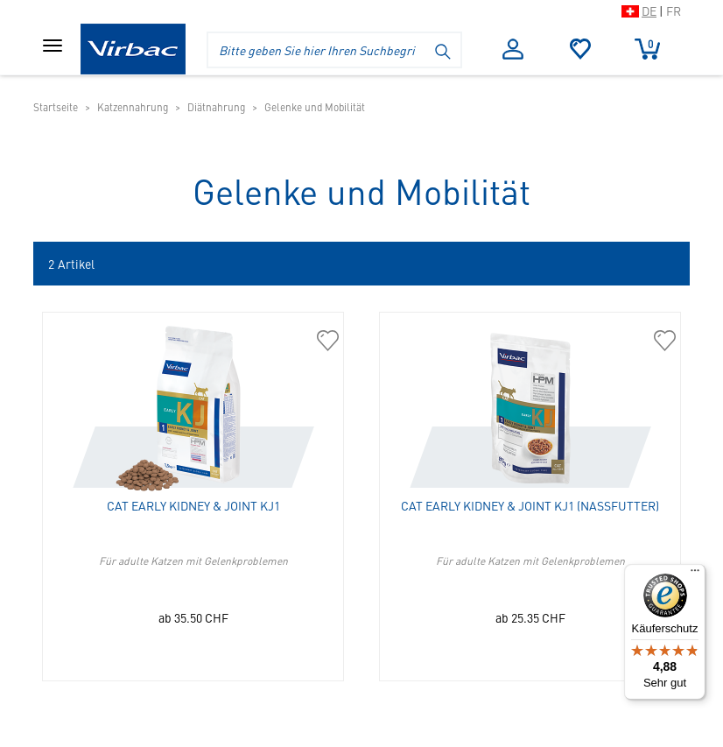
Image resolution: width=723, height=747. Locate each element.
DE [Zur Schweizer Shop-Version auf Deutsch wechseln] (649, 10)
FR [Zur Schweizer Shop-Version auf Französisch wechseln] (673, 10)
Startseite (55, 107)
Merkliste (581, 49)
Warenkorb (647, 48)
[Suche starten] (443, 50)
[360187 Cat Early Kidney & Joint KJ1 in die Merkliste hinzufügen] (328, 341)
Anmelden (512, 49)
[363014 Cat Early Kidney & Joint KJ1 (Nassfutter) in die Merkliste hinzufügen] (665, 341)
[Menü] (694, 574)
